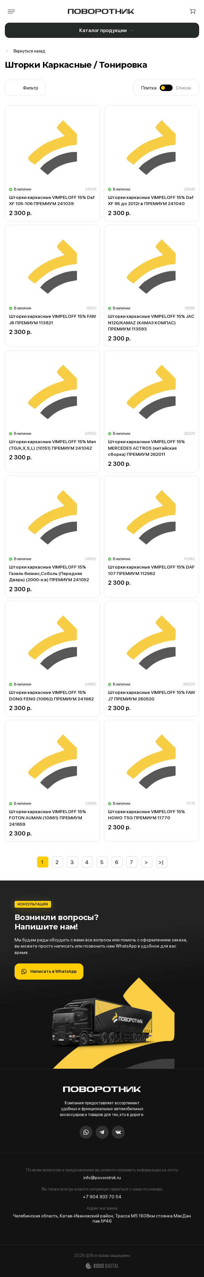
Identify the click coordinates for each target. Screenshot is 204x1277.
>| (161, 862)
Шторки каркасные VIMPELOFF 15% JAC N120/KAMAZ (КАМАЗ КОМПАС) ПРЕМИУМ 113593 (151, 322)
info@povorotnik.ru (102, 1177)
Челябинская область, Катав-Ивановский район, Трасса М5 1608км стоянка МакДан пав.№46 (102, 1218)
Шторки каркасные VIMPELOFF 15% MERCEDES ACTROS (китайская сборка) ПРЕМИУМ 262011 (146, 448)
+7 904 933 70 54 (102, 1196)
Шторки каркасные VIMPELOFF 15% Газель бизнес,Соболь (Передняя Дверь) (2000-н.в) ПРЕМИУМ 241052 (49, 573)
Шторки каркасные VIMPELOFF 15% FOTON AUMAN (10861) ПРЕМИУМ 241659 (47, 818)
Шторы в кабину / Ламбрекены (25, 51)
